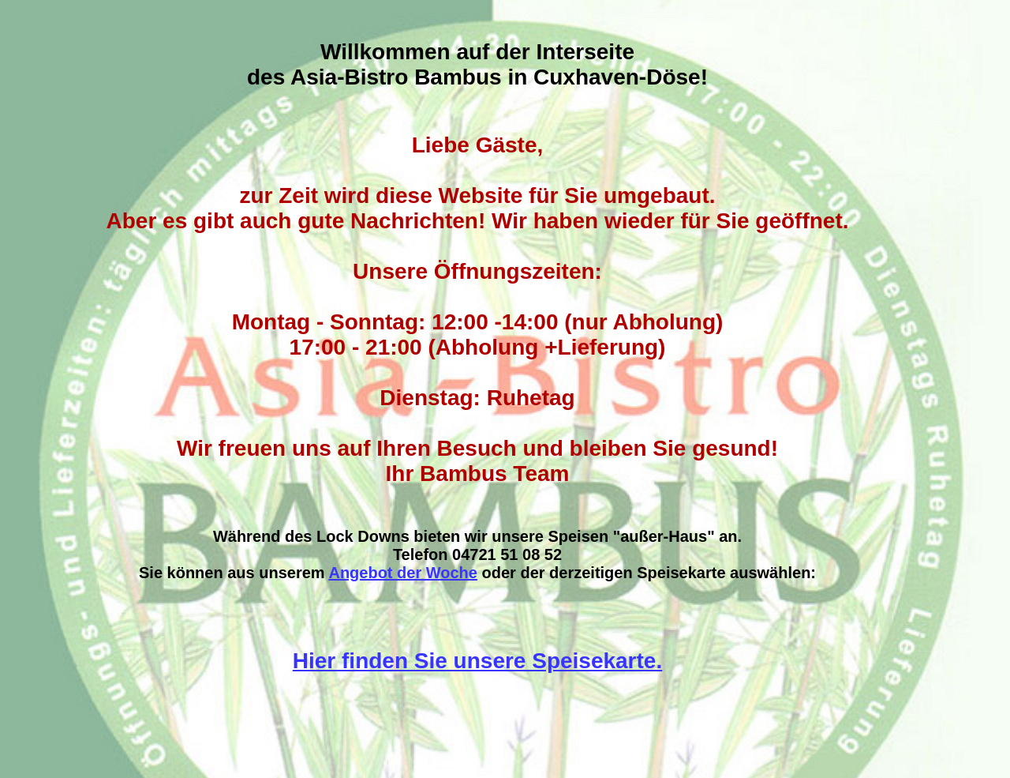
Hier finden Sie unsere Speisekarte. (477, 660)
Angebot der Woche (402, 572)
